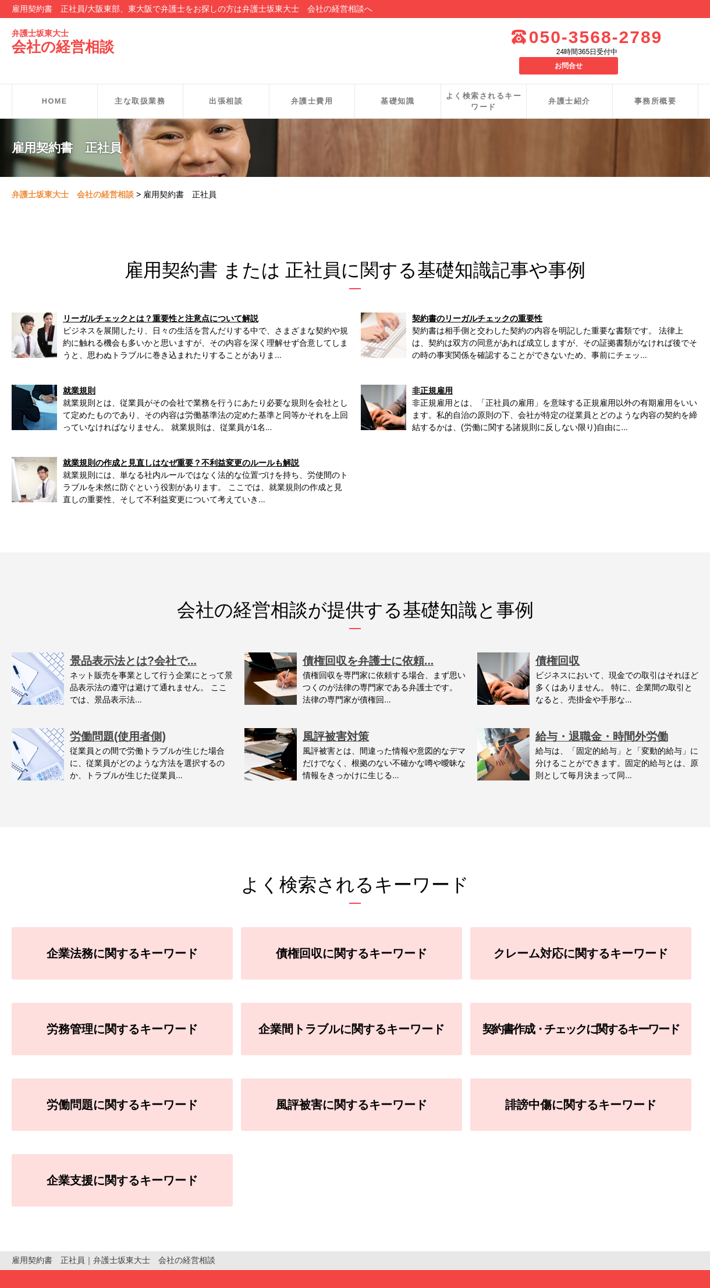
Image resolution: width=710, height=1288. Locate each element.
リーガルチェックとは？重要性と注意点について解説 (160, 301)
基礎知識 (397, 83)
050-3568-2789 (562, 37)
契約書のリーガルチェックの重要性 (477, 301)
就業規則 (79, 373)
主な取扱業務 (140, 83)
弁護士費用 (312, 83)
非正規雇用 (432, 373)
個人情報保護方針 (44, 1275)
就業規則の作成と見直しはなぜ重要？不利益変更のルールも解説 (181, 445)
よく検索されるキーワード (484, 84)
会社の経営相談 (65, 42)
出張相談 (226, 83)
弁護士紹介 (569, 83)
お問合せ (669, 36)
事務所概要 (655, 83)
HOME (54, 83)
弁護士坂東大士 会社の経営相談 (73, 177)
